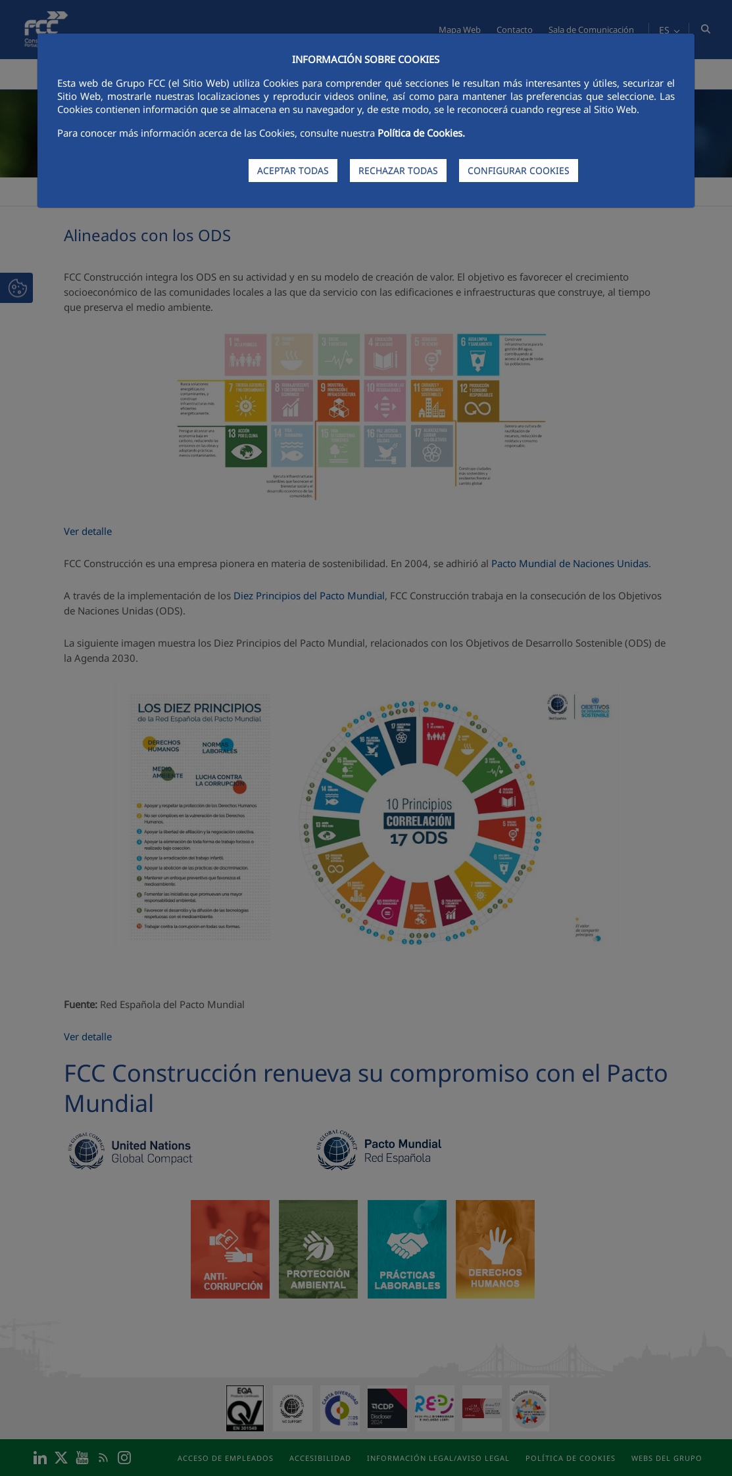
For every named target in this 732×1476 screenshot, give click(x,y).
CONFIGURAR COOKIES (519, 170)
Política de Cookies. (421, 132)
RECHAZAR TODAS (398, 170)
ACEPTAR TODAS (293, 170)
